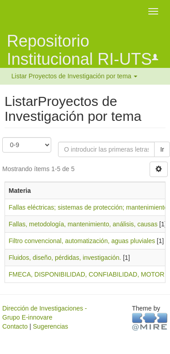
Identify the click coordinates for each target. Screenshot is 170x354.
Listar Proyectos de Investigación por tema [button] (74, 76)
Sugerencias (50, 326)
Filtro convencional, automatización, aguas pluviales (82, 240)
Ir (162, 149)
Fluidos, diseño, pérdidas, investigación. (65, 257)
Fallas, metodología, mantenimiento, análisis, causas (83, 224)
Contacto (15, 326)
